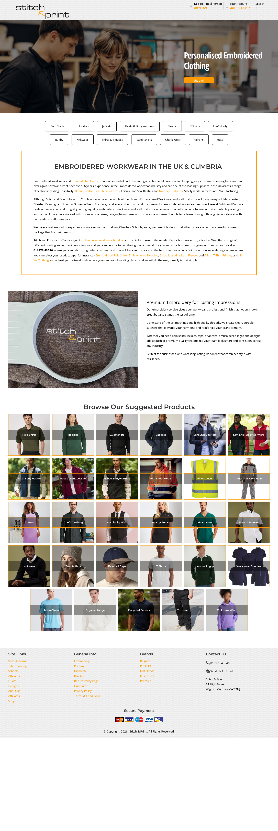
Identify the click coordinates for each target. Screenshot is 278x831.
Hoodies (83, 126)
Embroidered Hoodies (143, 255)
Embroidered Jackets (173, 255)
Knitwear (82, 140)
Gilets (208, 255)
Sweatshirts (144, 140)
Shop (11, 701)
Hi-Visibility (220, 126)
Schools (13, 671)
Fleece (172, 126)
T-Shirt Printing (222, 255)
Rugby (59, 140)
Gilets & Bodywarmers (139, 126)
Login (233, 7)
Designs (13, 686)
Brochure (80, 676)
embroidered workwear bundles (102, 240)
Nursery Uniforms (171, 191)
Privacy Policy (83, 691)
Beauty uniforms (86, 191)
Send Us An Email (221, 671)
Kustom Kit (147, 676)
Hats (220, 140)
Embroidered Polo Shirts (112, 255)
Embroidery (82, 661)
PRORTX (145, 666)
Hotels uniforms (109, 191)
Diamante (80, 671)
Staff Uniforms (17, 661)
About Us (14, 691)
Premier (145, 681)
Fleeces (193, 255)
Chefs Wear (173, 140)
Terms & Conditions (87, 696)
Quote (12, 681)
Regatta (145, 661)
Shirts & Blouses (112, 140)
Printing (79, 666)
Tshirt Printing (17, 666)
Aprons (199, 140)
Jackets (107, 126)
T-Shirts (195, 126)
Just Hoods (147, 671)
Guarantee (81, 686)
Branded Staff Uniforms (87, 181)
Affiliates (14, 676)
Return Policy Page (86, 681)
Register (242, 7)
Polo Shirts (57, 126)
